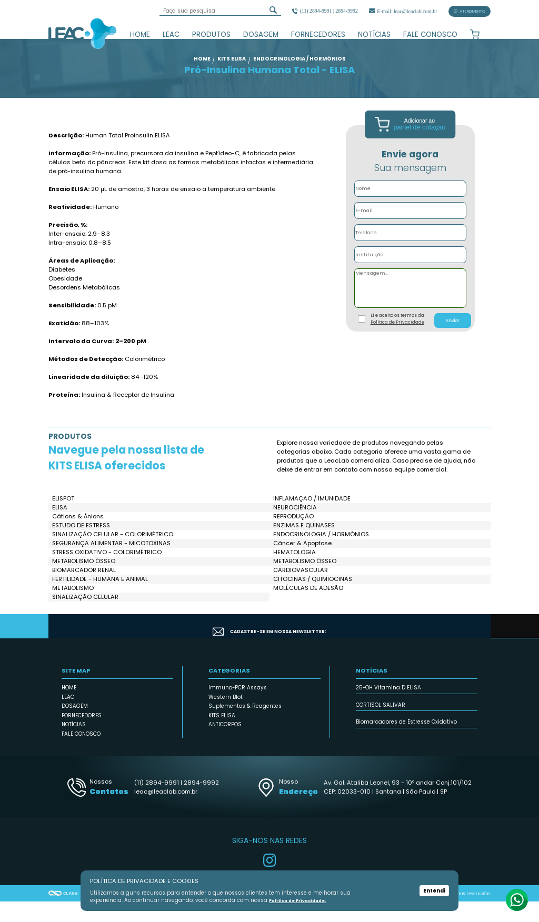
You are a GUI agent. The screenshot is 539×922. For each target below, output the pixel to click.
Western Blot (225, 717)
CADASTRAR (448, 646)
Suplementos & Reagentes (245, 726)
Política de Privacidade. (300, 900)
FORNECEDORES (318, 34)
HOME (140, 34)
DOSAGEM (260, 34)
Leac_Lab (82, 33)
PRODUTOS (211, 34)
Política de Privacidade (397, 342)
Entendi (434, 891)
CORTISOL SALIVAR (380, 724)
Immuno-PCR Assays (237, 708)
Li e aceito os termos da (397, 339)
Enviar (452, 341)
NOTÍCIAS (374, 34)
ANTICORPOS (225, 744)
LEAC (171, 34)
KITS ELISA (221, 735)
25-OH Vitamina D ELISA (388, 708)
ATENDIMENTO (469, 11)
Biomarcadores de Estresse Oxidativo (406, 742)
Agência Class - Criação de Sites (63, 913)
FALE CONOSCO (430, 34)
